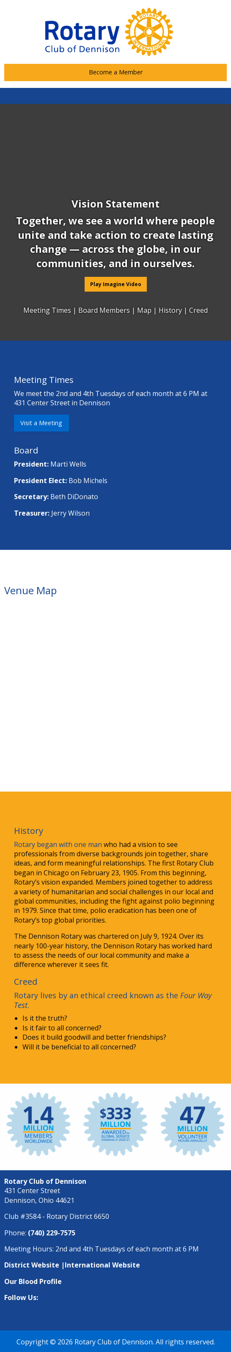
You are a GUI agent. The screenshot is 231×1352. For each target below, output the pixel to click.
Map (145, 310)
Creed (198, 310)
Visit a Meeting (41, 423)
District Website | (34, 1265)
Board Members (105, 310)
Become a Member (116, 72)
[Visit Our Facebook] (115, 1314)
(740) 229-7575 (51, 1232)
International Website (102, 1265)
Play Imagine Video (115, 284)
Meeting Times (48, 310)
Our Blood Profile (33, 1281)
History (170, 310)
